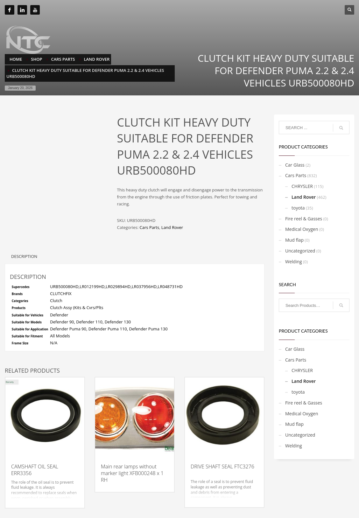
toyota (298, 208)
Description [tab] (24, 256)
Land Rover (172, 227)
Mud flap (294, 240)
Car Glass (295, 165)
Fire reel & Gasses (303, 219)
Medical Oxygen (301, 229)
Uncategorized (300, 251)
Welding (293, 262)
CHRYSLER (302, 186)
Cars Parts (149, 227)
